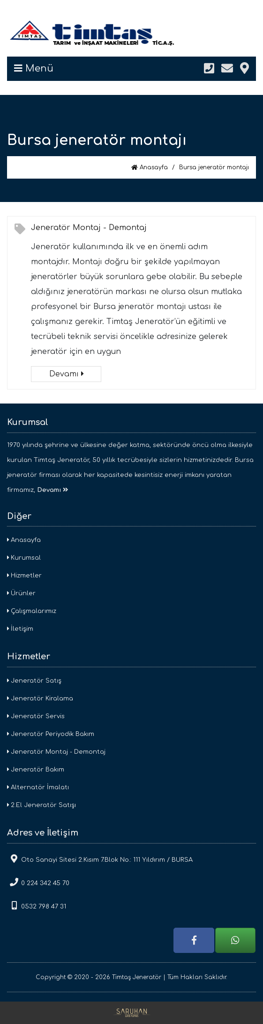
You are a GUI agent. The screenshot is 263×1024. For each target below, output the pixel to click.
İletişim (20, 629)
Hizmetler (24, 575)
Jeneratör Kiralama (40, 698)
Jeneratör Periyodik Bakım (50, 734)
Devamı (66, 374)
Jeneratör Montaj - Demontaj (89, 228)
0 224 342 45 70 (38, 882)
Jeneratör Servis (36, 716)
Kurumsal (24, 558)
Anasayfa (149, 167)
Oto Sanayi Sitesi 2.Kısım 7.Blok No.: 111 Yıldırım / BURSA (100, 858)
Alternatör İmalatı (38, 787)
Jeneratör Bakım (35, 769)
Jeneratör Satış (34, 681)
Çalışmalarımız (31, 611)
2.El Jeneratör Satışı (41, 805)
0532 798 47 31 (36, 905)
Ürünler (21, 593)
